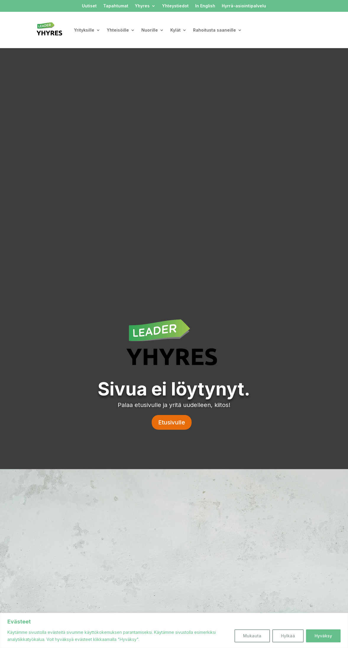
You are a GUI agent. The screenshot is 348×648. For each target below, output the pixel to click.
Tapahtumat (115, 6)
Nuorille (149, 29)
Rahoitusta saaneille (214, 29)
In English (205, 6)
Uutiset (89, 6)
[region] (174, 630)
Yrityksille (84, 29)
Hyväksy (323, 635)
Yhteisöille (118, 29)
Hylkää (288, 635)
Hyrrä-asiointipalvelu (244, 6)
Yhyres (142, 6)
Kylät (175, 29)
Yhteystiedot (175, 6)
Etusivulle (171, 422)
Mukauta (252, 635)
